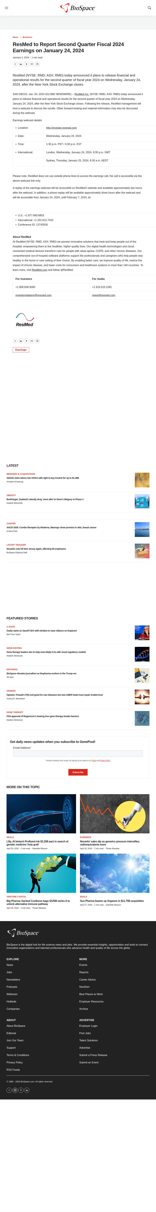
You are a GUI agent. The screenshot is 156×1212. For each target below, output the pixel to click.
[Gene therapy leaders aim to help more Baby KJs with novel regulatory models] (142, 654)
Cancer (11, 523)
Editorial (12, 669)
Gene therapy (15, 712)
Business (27, 37)
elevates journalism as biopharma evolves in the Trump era (41, 673)
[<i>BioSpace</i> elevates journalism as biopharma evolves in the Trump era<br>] (142, 675)
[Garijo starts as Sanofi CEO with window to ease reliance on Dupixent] (142, 632)
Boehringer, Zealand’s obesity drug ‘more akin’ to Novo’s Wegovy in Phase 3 (45, 499)
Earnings (20, 349)
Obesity (11, 495)
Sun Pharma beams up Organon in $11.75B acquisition (112, 901)
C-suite (11, 626)
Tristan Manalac (112, 848)
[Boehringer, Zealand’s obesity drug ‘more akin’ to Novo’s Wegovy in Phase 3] (142, 501)
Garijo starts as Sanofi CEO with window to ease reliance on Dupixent (42, 630)
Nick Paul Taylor (14, 634)
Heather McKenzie (15, 503)
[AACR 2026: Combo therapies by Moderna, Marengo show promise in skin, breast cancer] (142, 529)
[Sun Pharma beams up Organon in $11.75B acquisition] (114, 873)
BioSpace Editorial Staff (17, 552)
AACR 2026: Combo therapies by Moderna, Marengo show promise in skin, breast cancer (51, 527)
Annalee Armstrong (15, 482)
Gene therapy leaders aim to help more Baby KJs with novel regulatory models (46, 652)
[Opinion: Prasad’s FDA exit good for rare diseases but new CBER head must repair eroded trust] (142, 697)
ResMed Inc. (82, 94)
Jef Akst (10, 677)
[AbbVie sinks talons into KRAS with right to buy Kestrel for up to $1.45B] (142, 480)
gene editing (14, 648)
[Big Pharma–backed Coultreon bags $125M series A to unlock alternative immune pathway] (41, 873)
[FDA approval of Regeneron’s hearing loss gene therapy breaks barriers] (142, 718)
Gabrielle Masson (39, 848)
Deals (10, 837)
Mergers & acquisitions (21, 474)
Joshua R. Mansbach (16, 698)
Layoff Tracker (16, 545)
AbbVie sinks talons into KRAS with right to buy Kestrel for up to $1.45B (43, 478)
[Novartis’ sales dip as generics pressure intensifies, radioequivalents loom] (114, 813)
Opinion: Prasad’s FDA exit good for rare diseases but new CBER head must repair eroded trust (55, 695)
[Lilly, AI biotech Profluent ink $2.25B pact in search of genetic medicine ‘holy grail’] (41, 813)
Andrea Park (12, 531)
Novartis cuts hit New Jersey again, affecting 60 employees (36, 549)
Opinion (11, 691)
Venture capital (16, 896)
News (15, 37)
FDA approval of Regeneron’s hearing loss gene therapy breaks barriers (43, 716)
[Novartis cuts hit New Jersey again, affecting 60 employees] (142, 551)
